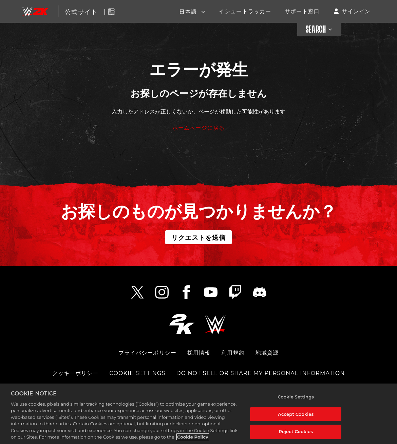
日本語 (188, 11)
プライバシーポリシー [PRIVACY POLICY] (147, 353)
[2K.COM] (181, 324)
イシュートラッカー (245, 11)
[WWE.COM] (215, 324)
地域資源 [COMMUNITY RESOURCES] (267, 353)
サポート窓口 (302, 11)
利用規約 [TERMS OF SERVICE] (232, 353)
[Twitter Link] (137, 292)
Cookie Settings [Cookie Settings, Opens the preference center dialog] (296, 396)
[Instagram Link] (162, 292)
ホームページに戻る (198, 127)
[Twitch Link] (235, 292)
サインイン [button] (356, 11)
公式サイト (81, 11)
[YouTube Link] (211, 292)
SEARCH (319, 29)
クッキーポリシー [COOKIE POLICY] (75, 373)
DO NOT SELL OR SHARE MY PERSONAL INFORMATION (260, 373)
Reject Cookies (296, 431)
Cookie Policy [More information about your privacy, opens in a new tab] (192, 437)
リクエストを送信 (198, 237)
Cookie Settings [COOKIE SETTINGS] (138, 373)
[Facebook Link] (186, 292)
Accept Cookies (296, 414)
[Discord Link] (259, 292)
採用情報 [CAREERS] (198, 353)
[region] (198, 414)
